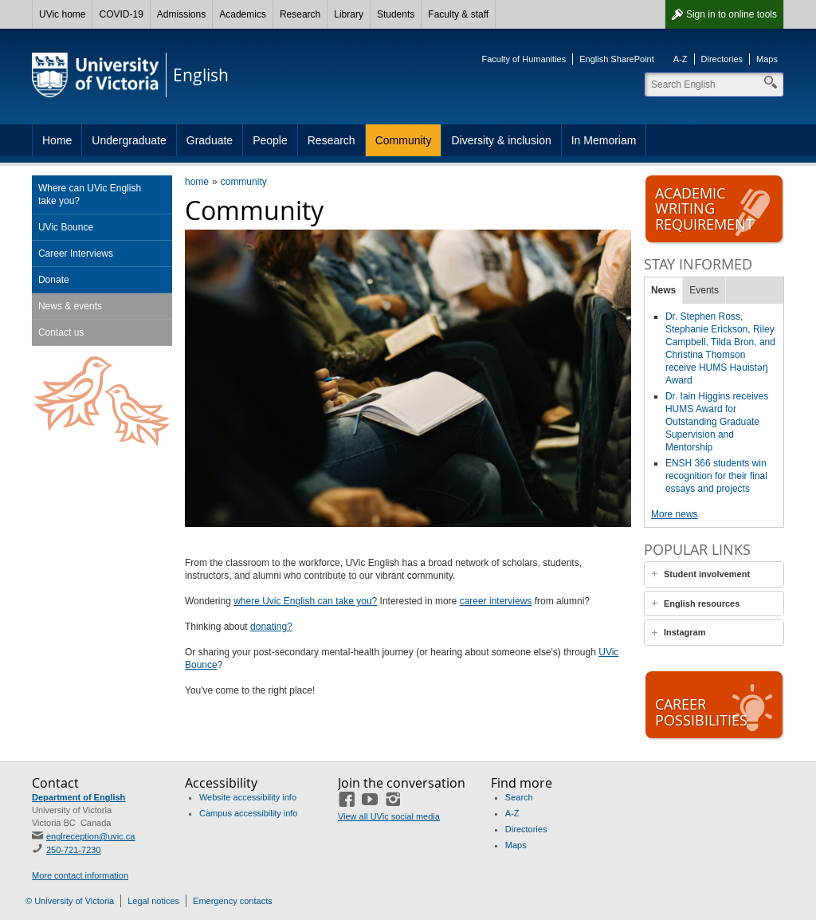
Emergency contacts (233, 901)
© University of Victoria (70, 901)
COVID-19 (121, 14)
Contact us (61, 332)
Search (519, 797)
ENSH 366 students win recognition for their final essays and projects (716, 476)
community (244, 181)
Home (57, 140)
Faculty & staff (458, 14)
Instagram (685, 632)
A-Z (680, 59)
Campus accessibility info (248, 813)
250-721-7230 (73, 850)
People (270, 140)
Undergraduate (129, 140)
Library (348, 14)
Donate (53, 279)
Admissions (181, 14)
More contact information (80, 875)
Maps (767, 59)
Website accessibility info (247, 797)
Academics (242, 14)
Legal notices (153, 901)
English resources (702, 603)
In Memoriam (604, 140)
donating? (271, 626)
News (663, 290)
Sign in (731, 14)
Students (395, 14)
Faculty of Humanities (523, 59)
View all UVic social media (389, 816)
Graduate (209, 140)
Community (403, 140)
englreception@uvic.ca (90, 836)
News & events (70, 306)
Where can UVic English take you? (89, 194)
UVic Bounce (65, 227)
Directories (722, 59)
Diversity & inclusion (501, 140)
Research (300, 14)
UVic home (62, 14)
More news (674, 514)
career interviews (496, 601)
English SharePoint (616, 59)
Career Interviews (75, 253)
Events (704, 290)
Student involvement (707, 574)
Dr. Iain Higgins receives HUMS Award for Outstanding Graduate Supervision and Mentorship (716, 422)
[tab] (714, 574)
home (197, 181)
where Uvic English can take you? (305, 601)
